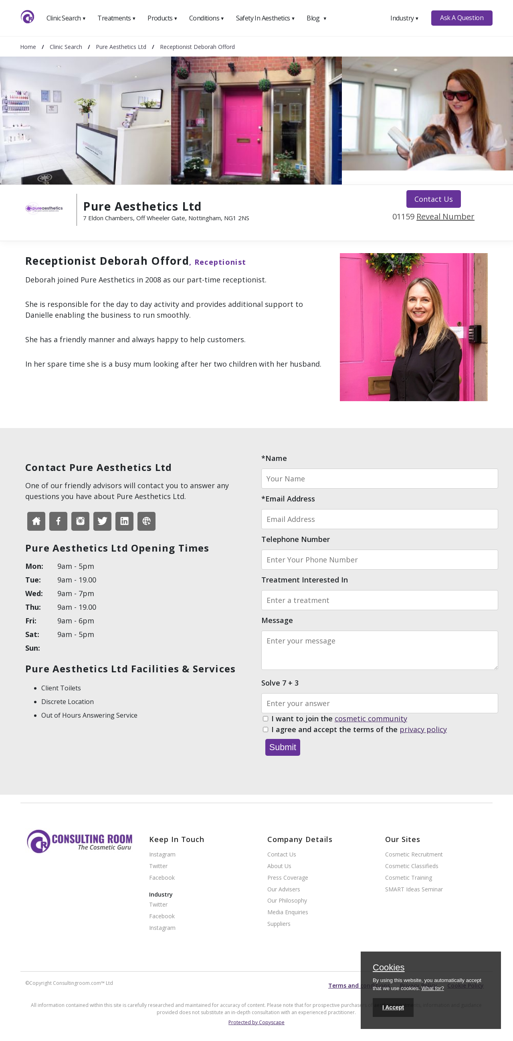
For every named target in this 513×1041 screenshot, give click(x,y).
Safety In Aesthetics (265, 18)
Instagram (162, 854)
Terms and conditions (359, 985)
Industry (404, 18)
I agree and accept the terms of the (359, 729)
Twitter (158, 866)
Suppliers (279, 924)
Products (162, 18)
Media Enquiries (287, 912)
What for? (432, 988)
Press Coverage (287, 878)
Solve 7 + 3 (280, 683)
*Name (274, 458)
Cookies (388, 968)
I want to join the (339, 719)
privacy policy (423, 729)
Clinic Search (66, 18)
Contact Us (433, 199)
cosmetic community (371, 718)
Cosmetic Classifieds (411, 866)
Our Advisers (283, 889)
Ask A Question (461, 17)
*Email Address (288, 498)
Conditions (206, 18)
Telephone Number (295, 539)
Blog (317, 18)
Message (277, 620)
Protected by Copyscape (256, 1022)
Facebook (162, 878)
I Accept (393, 1007)
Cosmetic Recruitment (414, 854)
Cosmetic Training (408, 878)
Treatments (116, 18)
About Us (279, 866)
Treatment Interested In (304, 579)
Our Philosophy (287, 900)
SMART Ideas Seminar (414, 889)
